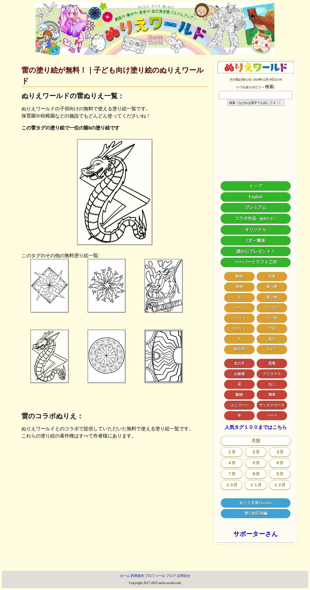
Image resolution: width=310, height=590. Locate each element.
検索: (270, 86)
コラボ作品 (245, 218)
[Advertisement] (256, 143)
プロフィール (155, 576)
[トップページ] (155, 53)
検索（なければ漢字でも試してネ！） (255, 103)
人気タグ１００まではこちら (256, 427)
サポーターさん (255, 534)
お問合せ (183, 576)
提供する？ (268, 219)
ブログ (171, 576)
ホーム (125, 576)
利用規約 (137, 576)
